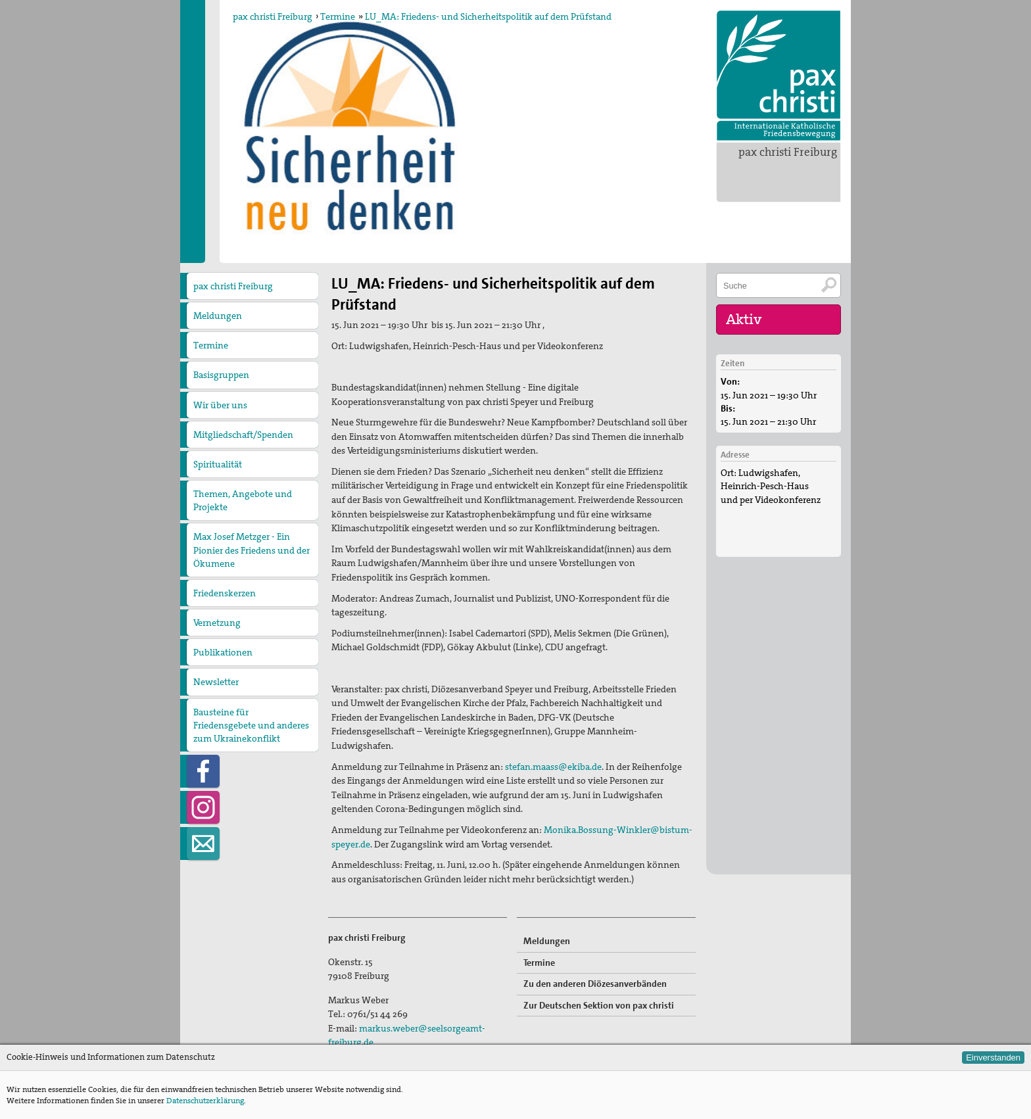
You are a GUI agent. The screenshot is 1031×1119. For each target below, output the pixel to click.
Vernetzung (217, 623)
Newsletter (216, 682)
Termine (337, 16)
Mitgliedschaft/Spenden (243, 434)
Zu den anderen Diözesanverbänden (595, 983)
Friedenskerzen (224, 593)
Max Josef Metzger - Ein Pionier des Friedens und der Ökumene (251, 550)
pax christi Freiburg (787, 152)
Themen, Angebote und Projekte (242, 500)
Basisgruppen (221, 375)
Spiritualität (217, 464)
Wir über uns (220, 405)
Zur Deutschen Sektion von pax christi (598, 1005)
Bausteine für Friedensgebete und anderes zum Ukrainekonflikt (251, 725)
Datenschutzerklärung (205, 1100)
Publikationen (222, 652)
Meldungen (217, 315)
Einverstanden (993, 1057)
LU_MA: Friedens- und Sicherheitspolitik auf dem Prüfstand (488, 16)
